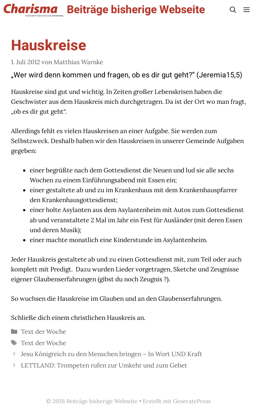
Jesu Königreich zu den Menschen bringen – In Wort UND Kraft (111, 354)
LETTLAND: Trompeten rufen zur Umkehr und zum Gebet (104, 365)
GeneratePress (192, 401)
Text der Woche (43, 332)
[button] (233, 10)
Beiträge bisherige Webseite (136, 10)
